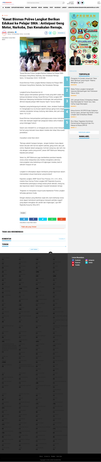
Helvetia (56, 299)
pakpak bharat (58, 377)
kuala (55, 331)
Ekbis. (55, 295)
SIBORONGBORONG (58, 410)
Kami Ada (60, 456)
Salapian (39, 398)
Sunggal (4, 419)
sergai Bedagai (7, 406)
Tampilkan (62, 238)
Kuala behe (22, 335)
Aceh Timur (5, 258)
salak (4, 398)
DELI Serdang (57, 287)
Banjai (38, 262)
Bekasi (38, 266)
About (40, 456)
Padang (55, 373)
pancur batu (40, 381)
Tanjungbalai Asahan (60, 435)
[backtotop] (50, 254)
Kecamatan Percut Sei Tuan (60, 320)
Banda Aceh (22, 262)
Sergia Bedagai (58, 406)
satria (55, 398)
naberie (38, 369)
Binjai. (55, 278)
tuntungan (39, 448)
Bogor (4, 283)
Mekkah (38, 365)
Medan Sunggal (7, 365)
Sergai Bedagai (24, 406)
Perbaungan (57, 389)
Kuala (4, 335)
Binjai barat (40, 278)
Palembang (22, 381)
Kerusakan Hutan (7, 326)
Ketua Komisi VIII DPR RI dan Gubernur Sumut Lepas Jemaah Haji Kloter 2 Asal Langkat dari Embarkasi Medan (86, 112)
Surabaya (22, 419)
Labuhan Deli (23, 340)
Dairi (54, 283)
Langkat (55, 340)
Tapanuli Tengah (24, 439)
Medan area (23, 360)
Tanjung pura (6, 435)
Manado (55, 352)
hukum (55, 303)
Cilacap (21, 283)
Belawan (39, 270)
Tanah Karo (39, 423)
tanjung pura (57, 431)
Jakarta (38, 307)
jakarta (21, 307)
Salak (21, 398)
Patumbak (5, 385)
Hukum (4, 307)
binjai (38, 274)
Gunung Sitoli (23, 299)
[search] (45, 3)
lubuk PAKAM (57, 344)
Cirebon (38, 283)
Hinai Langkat (40, 303)
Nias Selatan (40, 373)
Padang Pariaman (7, 377)
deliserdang (57, 291)
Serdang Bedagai (24, 402)
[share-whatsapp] (54, 32)
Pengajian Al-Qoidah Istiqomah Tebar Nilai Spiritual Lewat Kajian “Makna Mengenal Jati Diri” (86, 81)
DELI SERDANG (6, 291)
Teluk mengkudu (41, 443)
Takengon (39, 419)
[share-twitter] (50, 32)
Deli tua (38, 291)
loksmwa (22, 344)
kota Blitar (22, 331)
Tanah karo (22, 423)
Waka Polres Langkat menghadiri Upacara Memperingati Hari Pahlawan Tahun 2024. (86, 91)
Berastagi (22, 274)
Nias (3, 373)
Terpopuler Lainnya (84, 128)
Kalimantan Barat (42, 316)
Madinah (34, 7)
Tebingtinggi (6, 443)
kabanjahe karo (58, 312)
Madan (38, 348)
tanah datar (57, 419)
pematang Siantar (25, 385)
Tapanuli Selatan (7, 439)
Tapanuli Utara (41, 439)
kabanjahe (39, 312)
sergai (38, 402)
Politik (38, 394)
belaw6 (55, 266)
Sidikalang (5, 414)
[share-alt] (24, 219)
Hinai (20, 303)
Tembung (56, 443)
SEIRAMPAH (5, 402)
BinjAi (4, 278)
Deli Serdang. (23, 291)
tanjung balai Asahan (43, 427)
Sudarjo (55, 414)
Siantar (4, 410)
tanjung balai (6, 427)
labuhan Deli (6, 340)
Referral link (73, 71)
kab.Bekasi (72, 7)
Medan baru (40, 360)
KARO (37, 320)
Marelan (22, 356)
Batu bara (5, 266)
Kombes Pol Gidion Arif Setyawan (60, 326)
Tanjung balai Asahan (60, 427)
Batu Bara (22, 266)
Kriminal (39, 331)
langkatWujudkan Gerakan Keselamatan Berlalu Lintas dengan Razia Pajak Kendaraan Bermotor (9, 347)
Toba (20, 448)
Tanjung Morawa (24, 431)
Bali (3, 262)
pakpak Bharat (7, 381)
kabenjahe (5, 316)
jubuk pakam (57, 307)
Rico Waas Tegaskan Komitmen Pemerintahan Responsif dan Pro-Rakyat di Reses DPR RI (86, 121)
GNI (3, 299)
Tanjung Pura (23, 435)
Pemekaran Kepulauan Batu (43, 386)
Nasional (57, 7)
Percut (4, 394)
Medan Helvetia (58, 360)
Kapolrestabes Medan (21, 7)
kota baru (5, 331)
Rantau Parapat (58, 394)
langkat (81, 7)
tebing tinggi (57, 439)
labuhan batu (57, 335)
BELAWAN (9, 7)
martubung (56, 356)
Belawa (4, 270)
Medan (50, 7)
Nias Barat (22, 373)
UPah (54, 448)
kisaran (38, 326)
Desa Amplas (40, 295)
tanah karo (5, 423)
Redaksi (53, 456)
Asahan (38, 258)
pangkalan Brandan (59, 381)
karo (3, 320)
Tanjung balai (23, 427)
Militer (55, 365)
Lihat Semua (33, 249)
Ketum (21, 326)
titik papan (5, 448)
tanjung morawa (7, 431)
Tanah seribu (57, 423)
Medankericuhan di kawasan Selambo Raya (26, 365)
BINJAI (21, 278)
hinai (3, 303)
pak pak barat (23, 377)
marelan (5, 356)
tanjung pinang (41, 431)
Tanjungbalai (40, 435)
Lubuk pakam (23, 348)
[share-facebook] (46, 32)
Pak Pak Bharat (41, 377)
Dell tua (21, 295)
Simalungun (23, 414)
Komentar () (61, 33)
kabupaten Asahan (25, 316)
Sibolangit (22, 410)
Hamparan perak (41, 299)
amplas (21, 258)
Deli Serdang (40, 287)
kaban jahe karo (24, 312)
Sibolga (38, 410)
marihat (38, 356)
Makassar (42, 7)
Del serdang (6, 287)
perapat (55, 385)
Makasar (22, 352)
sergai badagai (58, 402)
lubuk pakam (40, 344)
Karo (20, 320)
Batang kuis (57, 262)
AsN (54, 258)
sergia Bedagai (40, 406)
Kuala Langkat (40, 335)
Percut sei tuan (24, 394)
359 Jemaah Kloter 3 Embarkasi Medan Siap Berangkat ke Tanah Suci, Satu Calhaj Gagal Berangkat (86, 101)
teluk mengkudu (24, 443)
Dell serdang (6, 295)
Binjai (55, 274)
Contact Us (46, 456)
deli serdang (23, 287)
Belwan (4, 274)
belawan (22, 270)
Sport (65, 7)
